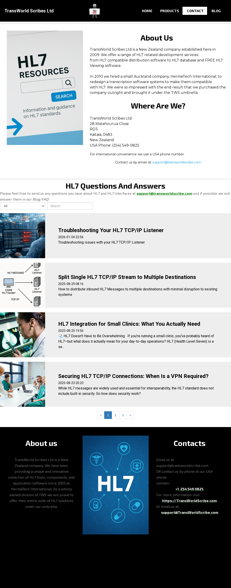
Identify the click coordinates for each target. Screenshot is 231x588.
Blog (216, 11)
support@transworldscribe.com (176, 162)
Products (169, 11)
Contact (195, 11)
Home (147, 11)
